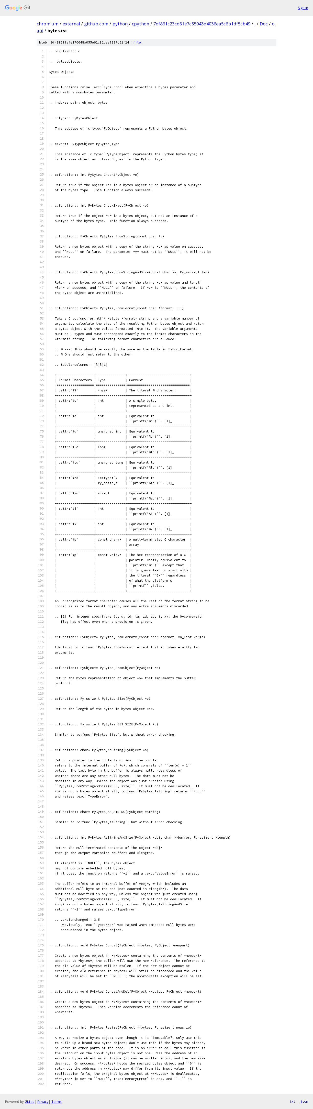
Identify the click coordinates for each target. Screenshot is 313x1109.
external (71, 24)
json (304, 1101)
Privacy (42, 1101)
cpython (140, 24)
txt (292, 1101)
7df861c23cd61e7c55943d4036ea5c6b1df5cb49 (201, 24)
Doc (264, 24)
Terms (56, 1101)
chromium (47, 24)
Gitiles (29, 1101)
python (120, 24)
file (137, 42)
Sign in (303, 7)
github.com (96, 24)
